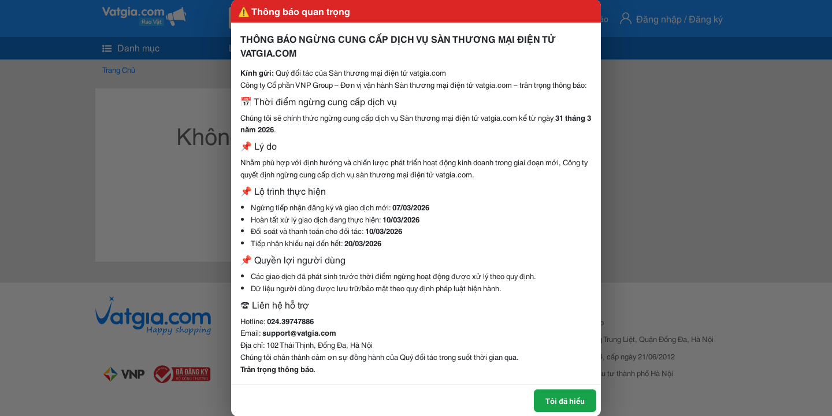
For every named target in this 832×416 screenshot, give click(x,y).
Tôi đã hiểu (565, 400)
